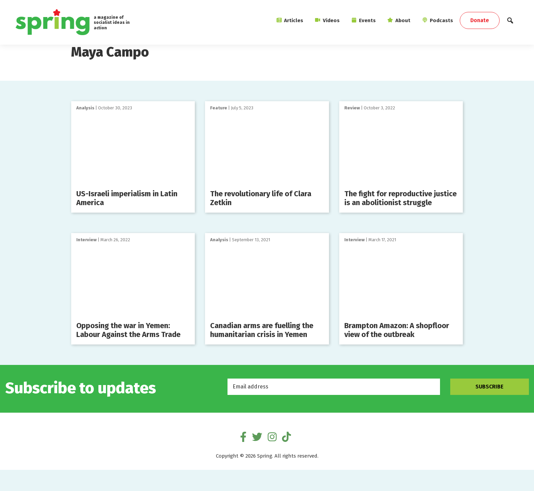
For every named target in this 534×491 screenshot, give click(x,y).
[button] (510, 22)
